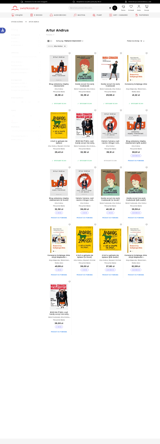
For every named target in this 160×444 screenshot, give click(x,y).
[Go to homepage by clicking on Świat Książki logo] (24, 8)
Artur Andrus (59, 90)
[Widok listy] (50, 41)
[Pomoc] (123, 8)
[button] (110, 8)
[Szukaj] (114, 8)
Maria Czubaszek (80, 90)
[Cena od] (17, 116)
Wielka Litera (136, 93)
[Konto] (139, 8)
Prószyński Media (59, 93)
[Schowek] (131, 8)
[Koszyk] (146, 8)
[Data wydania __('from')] (17, 102)
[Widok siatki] (47, 41)
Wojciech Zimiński (63, 147)
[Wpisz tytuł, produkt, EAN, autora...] (92, 8)
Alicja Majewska (131, 90)
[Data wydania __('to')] (33, 102)
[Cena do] (34, 116)
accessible (2, 30)
